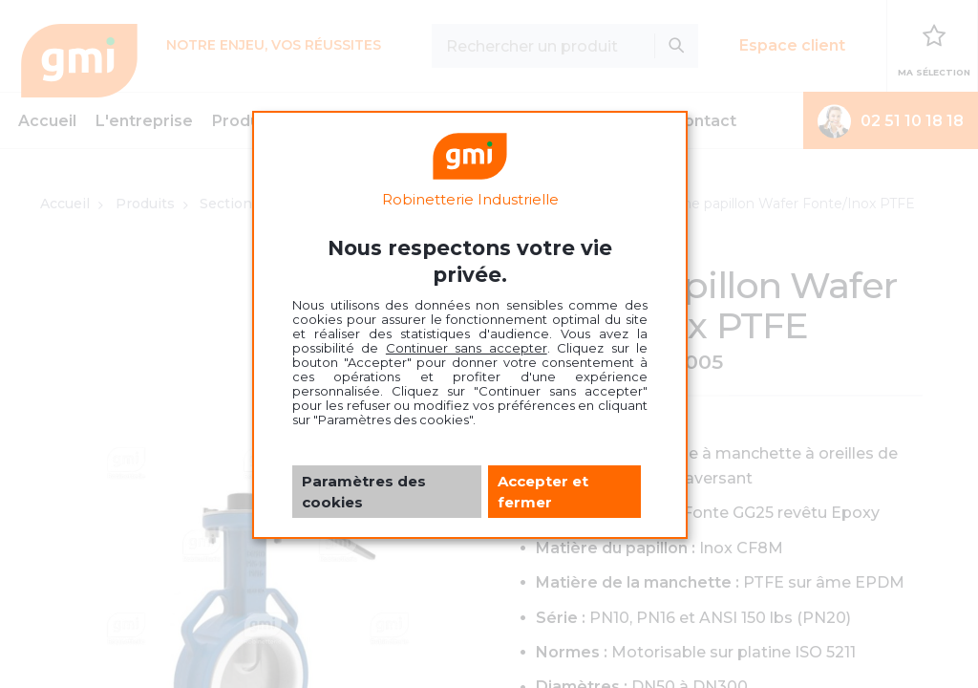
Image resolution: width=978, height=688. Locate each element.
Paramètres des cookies (364, 491)
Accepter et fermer (543, 491)
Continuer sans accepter (466, 347)
